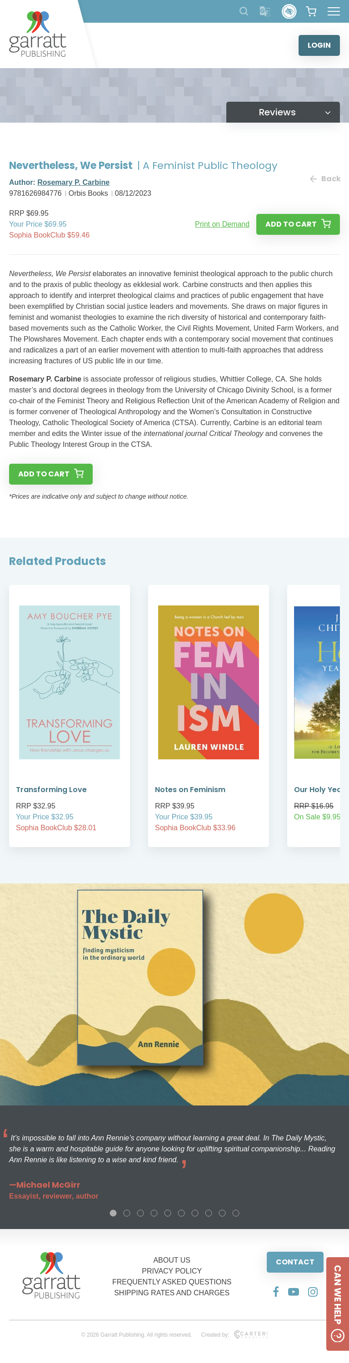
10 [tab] (235, 1213)
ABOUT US (171, 1260)
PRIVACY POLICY (172, 1271)
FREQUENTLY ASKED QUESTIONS (172, 1282)
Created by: (234, 1334)
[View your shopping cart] (311, 11)
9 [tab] (222, 1213)
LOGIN (319, 45)
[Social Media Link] (276, 1292)
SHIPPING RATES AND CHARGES (171, 1293)
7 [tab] (194, 1213)
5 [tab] (167, 1213)
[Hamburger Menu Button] (334, 11)
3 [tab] (140, 1213)
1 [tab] (113, 1213)
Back (325, 178)
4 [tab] (154, 1213)
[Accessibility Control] (289, 11)
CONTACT (295, 1262)
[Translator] (265, 11)
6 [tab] (181, 1213)
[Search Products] (243, 11)
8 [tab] (208, 1213)
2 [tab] (126, 1213)
